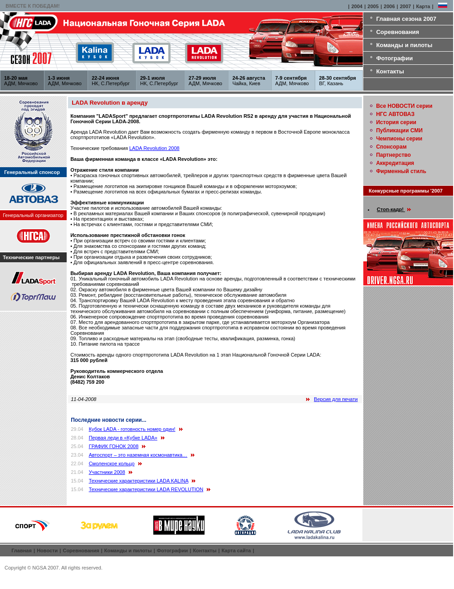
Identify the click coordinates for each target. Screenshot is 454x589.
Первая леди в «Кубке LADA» (123, 437)
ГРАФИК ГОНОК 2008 (114, 446)
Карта (423, 6)
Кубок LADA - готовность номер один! (132, 429)
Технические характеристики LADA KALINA (139, 480)
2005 (372, 6)
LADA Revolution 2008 (154, 148)
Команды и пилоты (404, 45)
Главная (21, 550)
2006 (389, 6)
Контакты (390, 71)
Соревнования (397, 32)
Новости (47, 550)
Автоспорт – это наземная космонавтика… (138, 455)
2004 (356, 6)
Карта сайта (236, 550)
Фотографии (394, 58)
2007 (405, 6)
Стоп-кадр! (394, 209)
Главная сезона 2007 (406, 18)
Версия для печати (336, 399)
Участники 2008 (107, 472)
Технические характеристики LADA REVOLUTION (146, 489)
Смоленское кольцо (112, 463)
